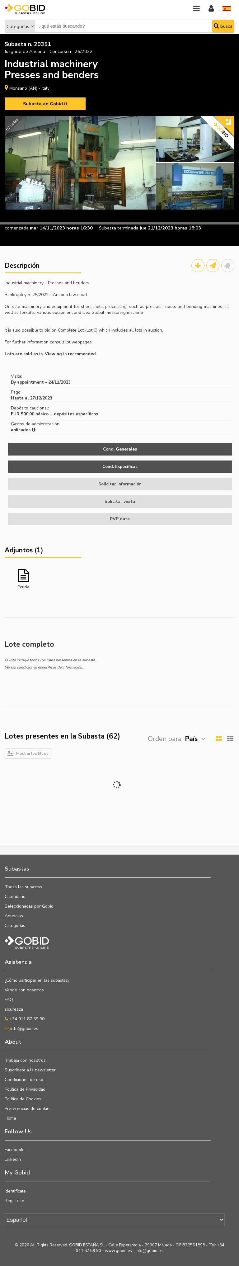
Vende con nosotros (24, 990)
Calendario (15, 897)
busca (223, 26)
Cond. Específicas (120, 467)
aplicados (23, 430)
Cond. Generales (120, 449)
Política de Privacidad (25, 1089)
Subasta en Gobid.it (45, 104)
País (191, 739)
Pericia (23, 586)
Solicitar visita (120, 501)
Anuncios (14, 916)
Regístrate (14, 1201)
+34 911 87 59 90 (25, 1019)
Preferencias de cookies (28, 1109)
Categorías (18, 26)
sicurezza (14, 1009)
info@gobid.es (21, 1029)
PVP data (120, 519)
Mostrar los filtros (32, 753)
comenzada (17, 228)
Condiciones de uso (24, 1080)
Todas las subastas (23, 887)
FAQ (9, 1000)
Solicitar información (120, 484)
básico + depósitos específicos (66, 414)
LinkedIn (13, 1159)
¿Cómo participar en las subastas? (37, 980)
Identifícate (15, 1191)
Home (10, 1118)
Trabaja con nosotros (25, 1060)
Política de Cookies (23, 1099)
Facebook (14, 1150)
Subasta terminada (118, 228)
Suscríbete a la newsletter (30, 1070)
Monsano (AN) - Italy (29, 88)
